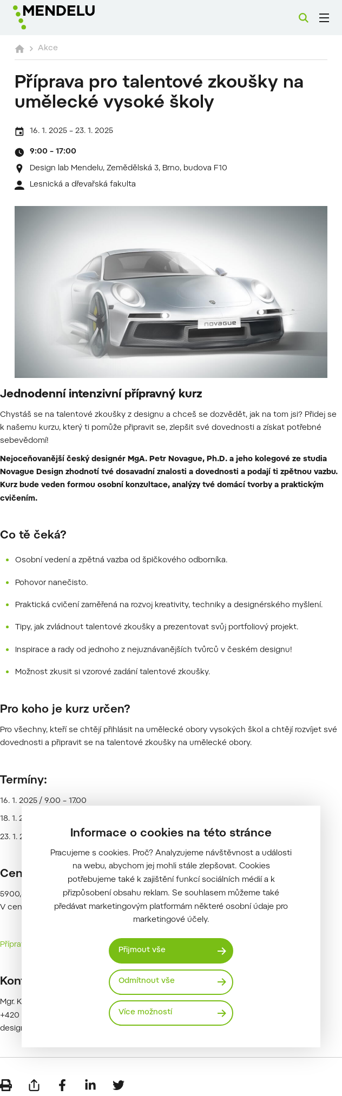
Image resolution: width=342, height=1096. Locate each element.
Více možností (146, 1013)
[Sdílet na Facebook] (62, 1080)
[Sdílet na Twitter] (118, 1080)
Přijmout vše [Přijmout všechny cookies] (142, 950)
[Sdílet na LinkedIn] (90, 1080)
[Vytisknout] (6, 1080)
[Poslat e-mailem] (34, 1080)
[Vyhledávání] (303, 18)
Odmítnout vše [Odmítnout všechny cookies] (147, 982)
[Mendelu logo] (68, 17)
